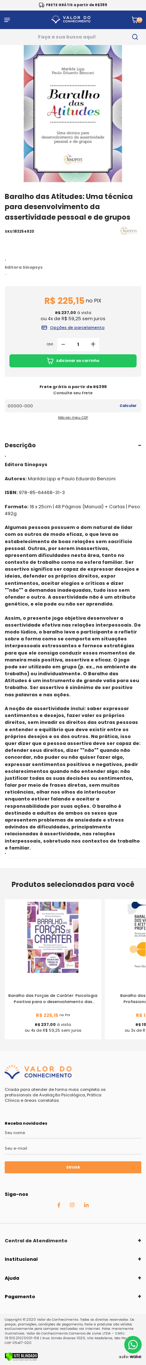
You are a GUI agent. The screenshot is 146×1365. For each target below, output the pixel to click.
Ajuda (12, 1278)
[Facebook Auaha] (58, 1206)
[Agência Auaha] (123, 1357)
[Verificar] (21, 1360)
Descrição (20, 445)
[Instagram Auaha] (72, 1206)
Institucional (21, 1259)
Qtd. (50, 344)
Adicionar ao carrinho (73, 360)
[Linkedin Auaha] (86, 1206)
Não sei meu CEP (73, 417)
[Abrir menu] (7, 19)
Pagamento (20, 1296)
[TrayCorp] (135, 1357)
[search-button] (135, 37)
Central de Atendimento (36, 1241)
